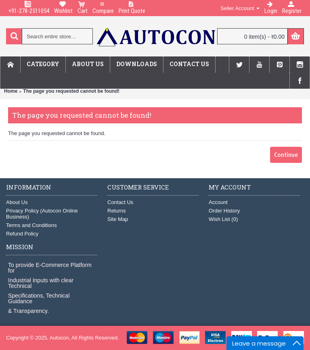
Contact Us (120, 202)
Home (10, 91)
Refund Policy (22, 234)
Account (218, 202)
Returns (116, 211)
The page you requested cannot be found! (71, 91)
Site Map (117, 219)
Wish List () (223, 219)
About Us (16, 202)
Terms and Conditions (31, 225)
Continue (286, 154)
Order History (224, 211)
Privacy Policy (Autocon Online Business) (42, 214)
